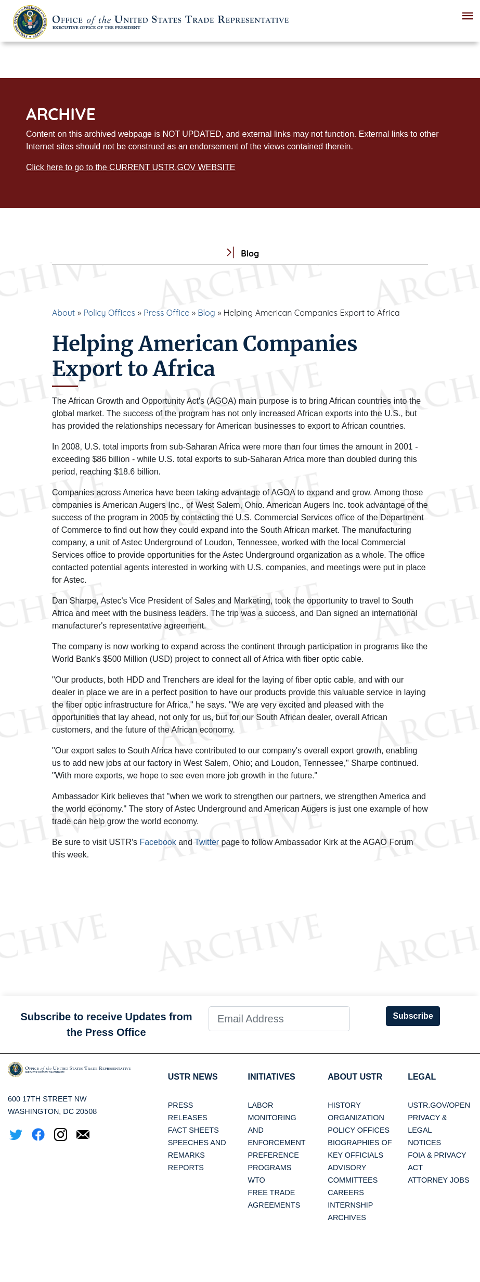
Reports (186, 1167)
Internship (350, 1205)
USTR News (193, 1076)
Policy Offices (109, 312)
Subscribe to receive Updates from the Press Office (106, 1024)
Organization (356, 1117)
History (344, 1105)
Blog (206, 312)
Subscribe (413, 1015)
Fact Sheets (193, 1130)
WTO (256, 1180)
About (63, 312)
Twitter (206, 842)
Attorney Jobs (438, 1180)
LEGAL (422, 1076)
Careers (346, 1192)
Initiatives (271, 1076)
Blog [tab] (240, 253)
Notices (424, 1142)
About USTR (355, 1076)
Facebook (157, 842)
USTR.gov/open (439, 1105)
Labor (260, 1105)
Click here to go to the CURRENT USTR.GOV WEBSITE (130, 167)
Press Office (166, 312)
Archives (347, 1217)
